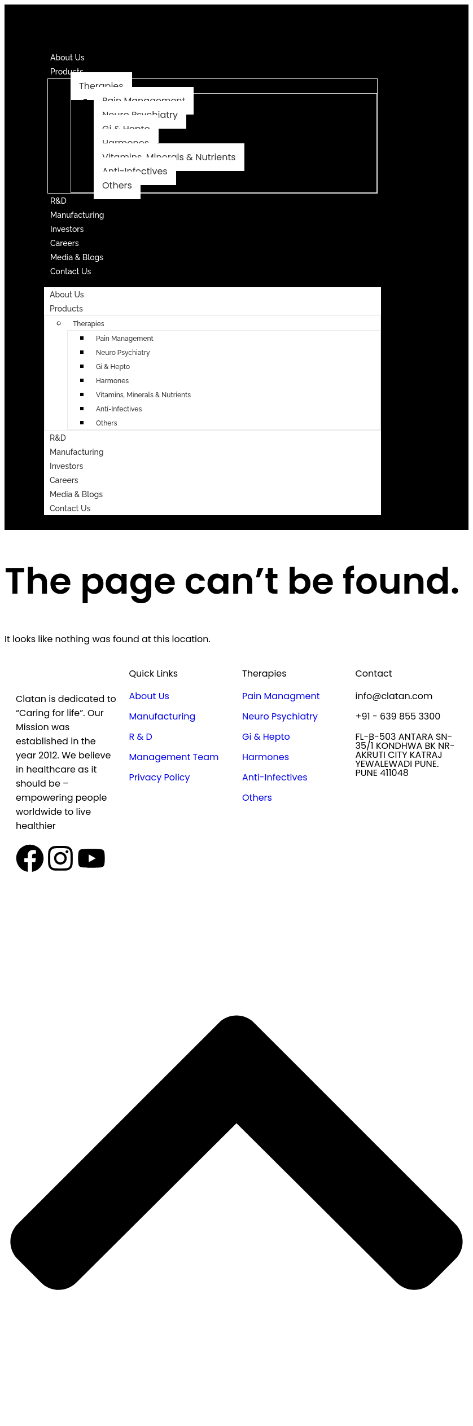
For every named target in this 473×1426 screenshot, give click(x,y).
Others (117, 185)
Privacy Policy (159, 777)
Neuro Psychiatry (123, 353)
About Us (67, 57)
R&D (58, 200)
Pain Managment (280, 696)
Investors (67, 229)
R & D (140, 736)
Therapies (101, 86)
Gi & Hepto (113, 367)
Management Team (174, 757)
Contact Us (70, 271)
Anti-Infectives (119, 409)
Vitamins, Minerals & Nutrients (143, 395)
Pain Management (125, 339)
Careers (64, 243)
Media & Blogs (76, 257)
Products (67, 71)
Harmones (112, 381)
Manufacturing (77, 215)
